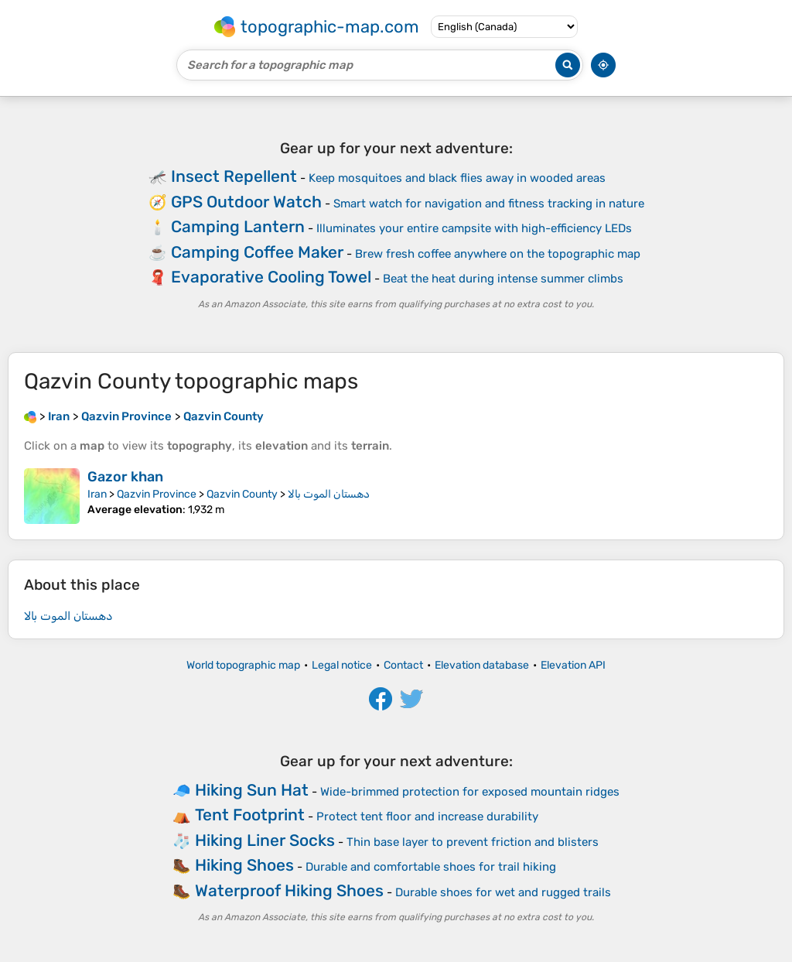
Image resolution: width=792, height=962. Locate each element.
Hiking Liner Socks (265, 840)
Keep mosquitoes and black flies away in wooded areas (457, 178)
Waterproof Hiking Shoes (289, 890)
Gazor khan (125, 476)
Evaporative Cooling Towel (271, 276)
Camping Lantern (238, 226)
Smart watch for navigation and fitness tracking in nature (488, 204)
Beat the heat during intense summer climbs (503, 279)
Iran (97, 494)
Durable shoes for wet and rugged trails (503, 892)
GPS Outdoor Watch (246, 201)
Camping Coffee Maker (257, 252)
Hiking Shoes (244, 865)
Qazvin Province (156, 494)
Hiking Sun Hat (252, 789)
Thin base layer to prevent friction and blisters (472, 842)
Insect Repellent (234, 176)
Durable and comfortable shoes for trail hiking (431, 867)
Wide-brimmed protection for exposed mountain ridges (470, 792)
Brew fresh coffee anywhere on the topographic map (497, 254)
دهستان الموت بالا (329, 494)
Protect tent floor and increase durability (427, 816)
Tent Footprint (250, 814)
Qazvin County (242, 494)
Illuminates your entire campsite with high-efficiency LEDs (474, 228)
